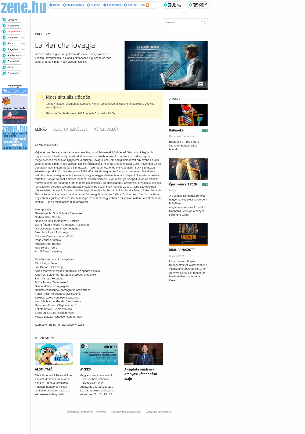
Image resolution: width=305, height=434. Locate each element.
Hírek (54, 4)
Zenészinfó (13, 61)
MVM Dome (176, 255)
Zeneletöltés (13, 73)
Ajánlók (93, 4)
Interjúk (130, 4)
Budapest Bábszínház (182, 136)
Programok (13, 25)
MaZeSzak (13, 37)
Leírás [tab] (41, 129)
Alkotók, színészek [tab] (70, 129)
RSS (144, 5)
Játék (10, 67)
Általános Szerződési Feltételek (86, 411)
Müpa (172, 190)
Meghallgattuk (73, 4)
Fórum (10, 43)
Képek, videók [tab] (106, 129)
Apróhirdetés (14, 55)
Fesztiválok (112, 4)
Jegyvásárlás (14, 31)
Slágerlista (12, 49)
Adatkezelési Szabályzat (126, 411)
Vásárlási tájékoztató (158, 411)
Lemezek (12, 19)
